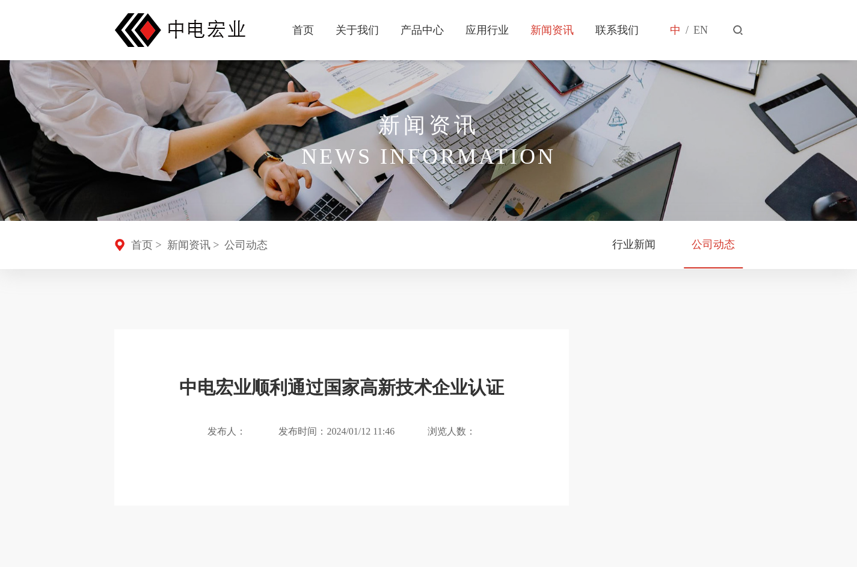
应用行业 (487, 30)
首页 (303, 30)
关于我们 (357, 30)
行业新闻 (633, 245)
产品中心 (422, 30)
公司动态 (246, 245)
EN (700, 30)
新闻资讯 (552, 30)
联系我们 (617, 30)
